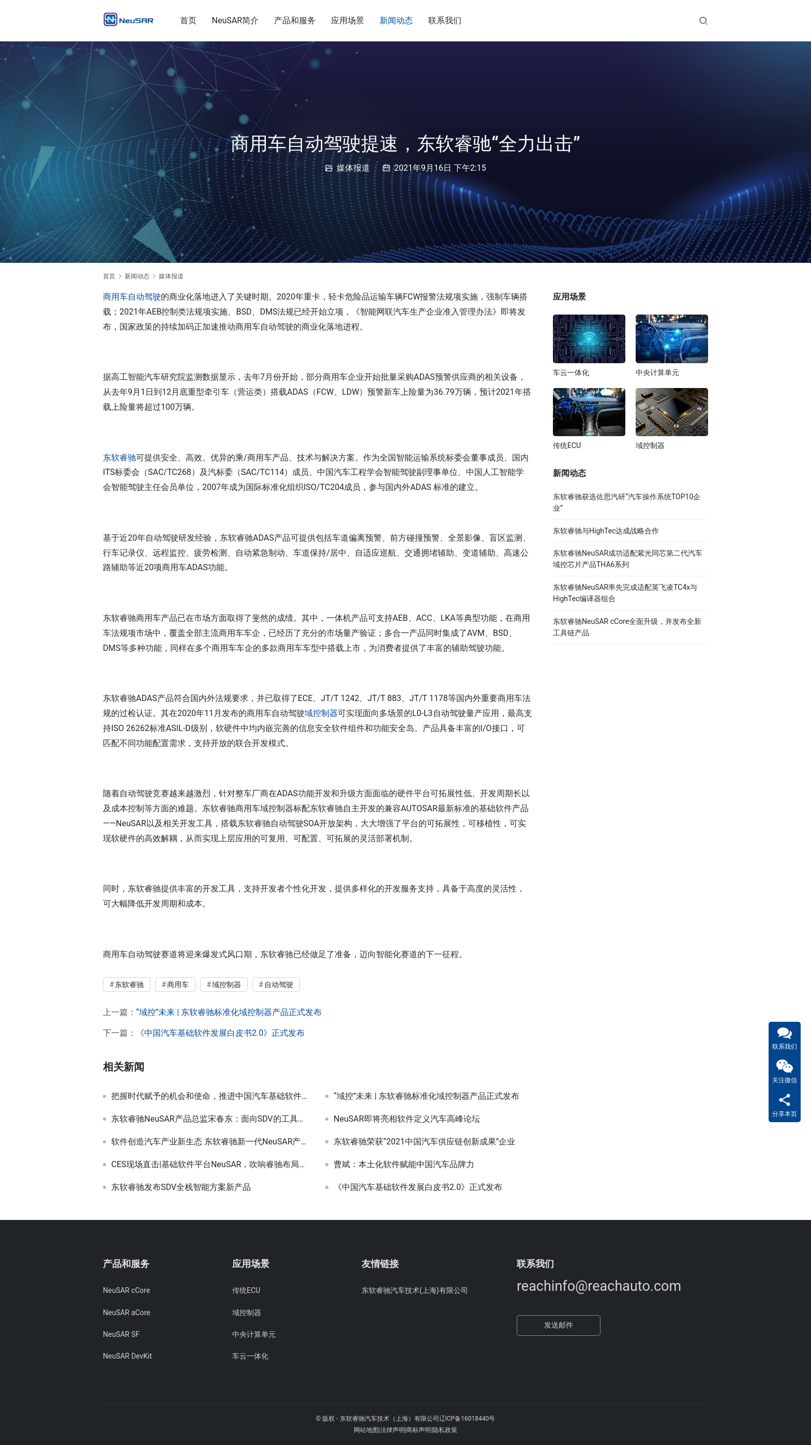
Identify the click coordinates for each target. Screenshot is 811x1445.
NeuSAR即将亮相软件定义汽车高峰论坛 (407, 1119)
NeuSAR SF (121, 1334)
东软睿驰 (119, 458)
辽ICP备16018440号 (467, 1418)
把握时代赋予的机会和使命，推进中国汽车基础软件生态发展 (210, 1096)
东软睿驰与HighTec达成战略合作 (606, 531)
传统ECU (567, 445)
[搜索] (703, 20)
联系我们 (451, 20)
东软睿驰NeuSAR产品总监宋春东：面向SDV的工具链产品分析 (210, 1119)
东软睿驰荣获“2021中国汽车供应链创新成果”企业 (424, 1141)
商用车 (115, 297)
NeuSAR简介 (241, 20)
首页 (194, 20)
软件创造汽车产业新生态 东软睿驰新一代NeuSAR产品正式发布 (210, 1141)
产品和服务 (301, 20)
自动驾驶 (144, 297)
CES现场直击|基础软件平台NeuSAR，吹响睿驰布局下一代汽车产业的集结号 (210, 1164)
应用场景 (353, 20)
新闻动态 (402, 20)
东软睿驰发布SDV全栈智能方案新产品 (181, 1187)
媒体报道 (353, 168)
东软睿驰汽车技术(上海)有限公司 (415, 1290)
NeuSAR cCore (126, 1290)
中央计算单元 (657, 372)
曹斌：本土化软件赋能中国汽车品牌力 (404, 1164)
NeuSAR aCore (126, 1312)
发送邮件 (558, 1325)
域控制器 (321, 713)
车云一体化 (571, 372)
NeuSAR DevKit (127, 1356)
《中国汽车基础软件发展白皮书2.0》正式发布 (220, 1033)
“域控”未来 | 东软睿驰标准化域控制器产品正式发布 (229, 1012)
